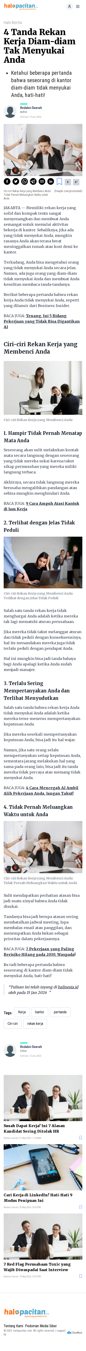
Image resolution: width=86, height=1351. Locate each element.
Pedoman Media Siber (41, 1326)
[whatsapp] (24, 181)
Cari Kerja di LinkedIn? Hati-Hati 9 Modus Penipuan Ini (38, 1198)
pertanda (60, 1012)
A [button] (68, 182)
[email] (42, 181)
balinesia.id (68, 987)
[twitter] (15, 181)
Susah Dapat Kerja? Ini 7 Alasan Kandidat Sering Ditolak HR (34, 1128)
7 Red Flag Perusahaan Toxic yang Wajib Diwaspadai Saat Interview (37, 1267)
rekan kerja (35, 1023)
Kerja (22, 1012)
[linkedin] (50, 181)
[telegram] (33, 181)
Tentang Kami (13, 1326)
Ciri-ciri (13, 1023)
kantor (39, 1012)
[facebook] (7, 181)
